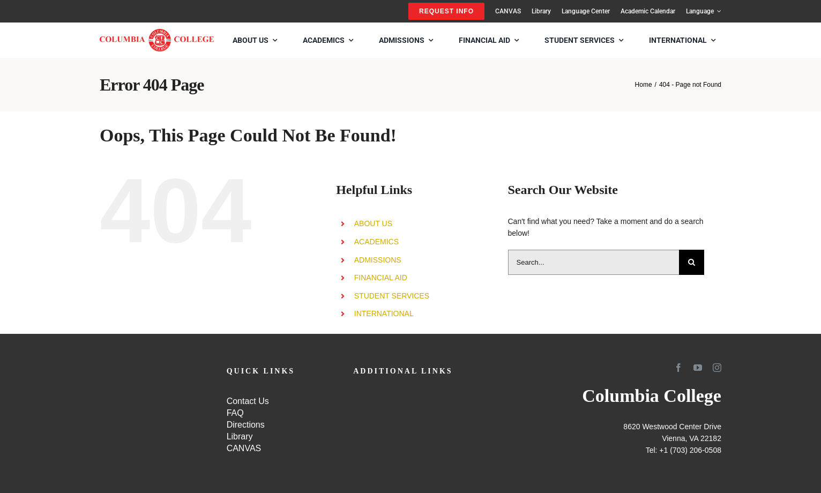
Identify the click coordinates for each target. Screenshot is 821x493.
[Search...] (594, 262)
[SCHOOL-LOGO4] (157, 32)
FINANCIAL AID (380, 277)
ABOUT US (373, 223)
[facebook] (678, 367)
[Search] (691, 262)
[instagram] (717, 367)
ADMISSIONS (377, 260)
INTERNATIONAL (384, 313)
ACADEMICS (376, 241)
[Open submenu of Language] (717, 11)
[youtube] (697, 367)
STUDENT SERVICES (391, 296)
